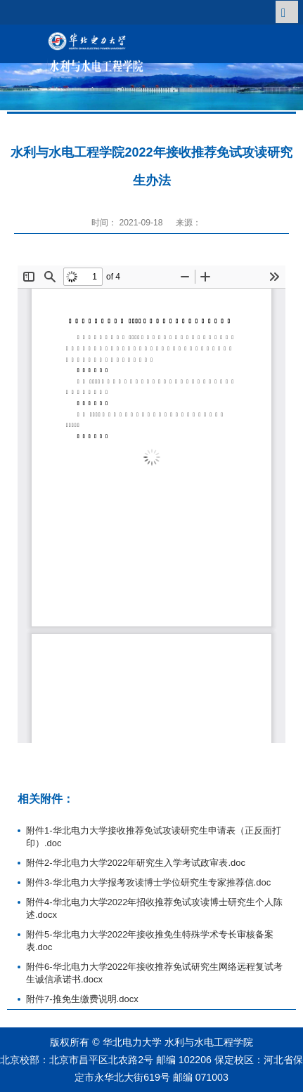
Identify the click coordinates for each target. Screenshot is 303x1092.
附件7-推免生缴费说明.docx (82, 999)
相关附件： (46, 799)
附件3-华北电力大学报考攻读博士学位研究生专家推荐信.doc (148, 882)
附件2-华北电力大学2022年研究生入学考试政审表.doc (135, 862)
